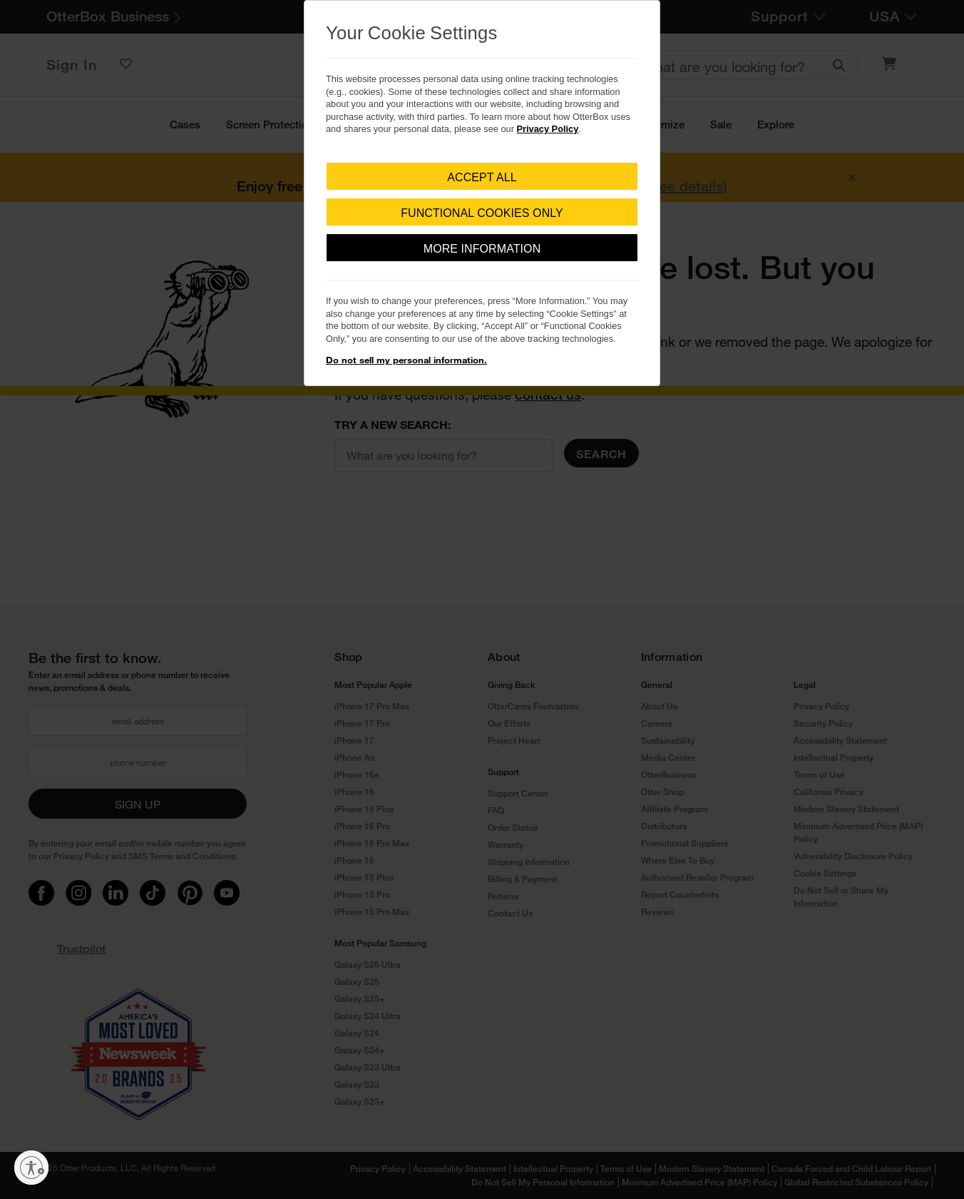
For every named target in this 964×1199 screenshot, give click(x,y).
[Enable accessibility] (31, 1167)
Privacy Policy (548, 128)
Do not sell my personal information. (406, 359)
